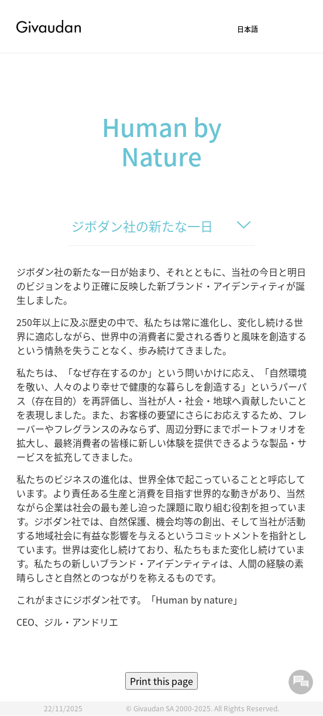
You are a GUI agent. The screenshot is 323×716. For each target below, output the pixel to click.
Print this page (161, 681)
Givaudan (48, 26)
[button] (267, 30)
